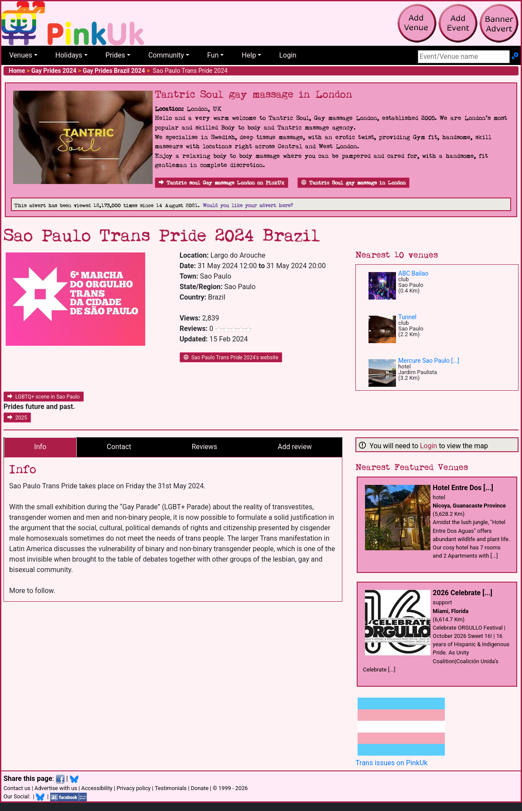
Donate (199, 788)
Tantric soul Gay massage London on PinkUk (221, 183)
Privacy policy (133, 788)
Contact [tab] (119, 447)
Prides (115, 55)
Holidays (68, 55)
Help (249, 55)
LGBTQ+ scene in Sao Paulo (43, 397)
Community (166, 55)
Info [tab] (40, 447)
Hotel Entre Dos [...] (463, 488)
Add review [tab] (295, 447)
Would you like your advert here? (248, 205)
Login (287, 55)
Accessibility (97, 788)
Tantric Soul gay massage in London (353, 183)
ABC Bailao (413, 273)
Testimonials (171, 788)
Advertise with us (55, 788)
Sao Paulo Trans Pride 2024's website (231, 357)
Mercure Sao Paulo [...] (428, 360)
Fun (212, 55)
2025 (17, 418)
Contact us (17, 788)
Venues (20, 55)
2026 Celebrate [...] (462, 593)
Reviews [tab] (204, 447)
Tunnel (407, 316)
